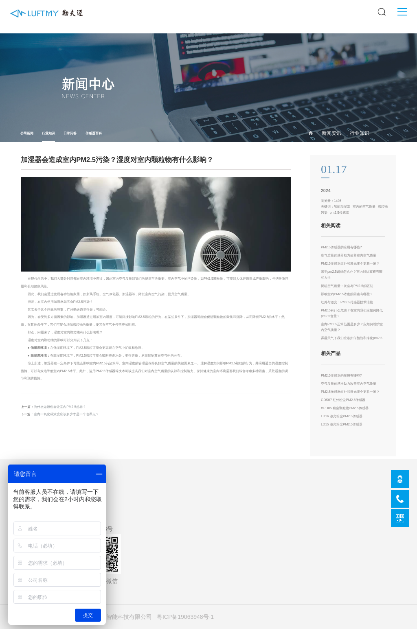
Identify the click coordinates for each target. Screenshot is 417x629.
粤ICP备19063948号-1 (185, 617)
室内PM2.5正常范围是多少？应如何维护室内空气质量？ (352, 327)
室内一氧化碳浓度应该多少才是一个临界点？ (66, 414)
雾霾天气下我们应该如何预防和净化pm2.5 (351, 338)
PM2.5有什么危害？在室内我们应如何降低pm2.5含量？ (352, 313)
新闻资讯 (331, 133)
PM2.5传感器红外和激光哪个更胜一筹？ (350, 263)
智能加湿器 (342, 206)
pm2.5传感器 (339, 213)
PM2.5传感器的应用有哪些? (341, 247)
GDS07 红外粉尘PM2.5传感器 (343, 400)
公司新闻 (26, 133)
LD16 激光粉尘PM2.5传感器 (341, 416)
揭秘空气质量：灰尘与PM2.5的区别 (347, 286)
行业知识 (48, 136)
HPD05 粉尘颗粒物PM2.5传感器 (345, 408)
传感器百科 (94, 133)
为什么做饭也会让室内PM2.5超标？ (60, 407)
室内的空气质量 (364, 206)
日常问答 (70, 133)
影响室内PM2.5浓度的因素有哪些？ (347, 294)
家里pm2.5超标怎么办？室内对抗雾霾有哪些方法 (351, 274)
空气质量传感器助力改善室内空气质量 (348, 255)
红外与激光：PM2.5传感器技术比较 (347, 302)
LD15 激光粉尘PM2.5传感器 (341, 424)
